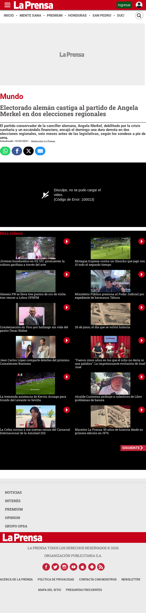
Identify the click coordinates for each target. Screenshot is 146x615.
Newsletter (130, 579)
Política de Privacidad (56, 579)
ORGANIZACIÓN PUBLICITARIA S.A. (73, 555)
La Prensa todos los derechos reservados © (73, 548)
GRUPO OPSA (16, 526)
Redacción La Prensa (43, 141)
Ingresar (124, 5)
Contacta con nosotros (98, 579)
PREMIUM (14, 509)
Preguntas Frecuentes (84, 590)
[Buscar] (139, 15)
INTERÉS (13, 500)
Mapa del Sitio (49, 590)
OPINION (12, 517)
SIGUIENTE (131, 448)
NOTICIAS (13, 492)
